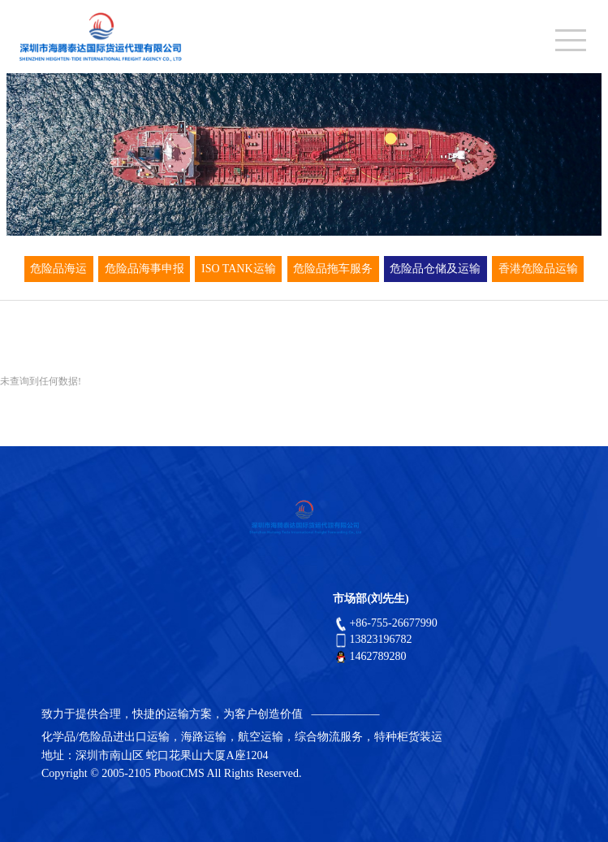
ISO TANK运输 (238, 269)
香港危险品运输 (538, 269)
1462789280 (369, 656)
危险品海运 (58, 269)
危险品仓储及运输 (435, 269)
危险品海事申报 (144, 269)
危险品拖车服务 (333, 269)
